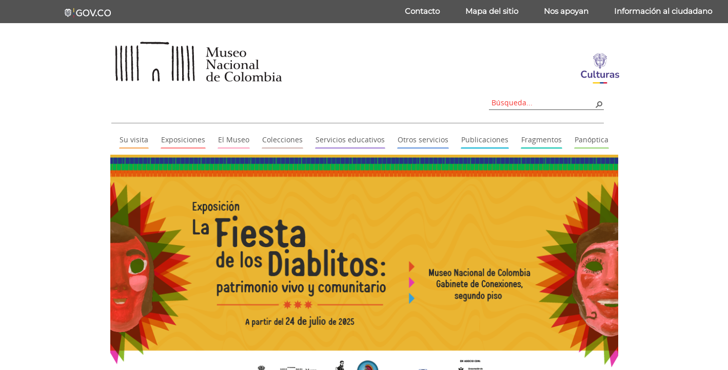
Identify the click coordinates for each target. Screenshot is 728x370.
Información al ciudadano (663, 11)
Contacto (422, 11)
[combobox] (542, 102)
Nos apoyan (566, 11)
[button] (599, 104)
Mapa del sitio (491, 11)
